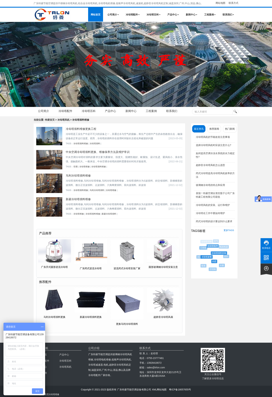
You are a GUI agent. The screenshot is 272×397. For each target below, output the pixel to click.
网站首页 (95, 14)
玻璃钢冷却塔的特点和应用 (210, 185)
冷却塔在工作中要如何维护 (210, 213)
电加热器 (224, 247)
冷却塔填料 (95, 143)
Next (3, 64)
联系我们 (228, 14)
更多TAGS (229, 230)
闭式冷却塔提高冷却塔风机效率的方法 (215, 175)
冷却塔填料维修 (80, 143)
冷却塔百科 (153, 14)
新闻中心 (191, 14)
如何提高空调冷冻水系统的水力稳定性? (215, 155)
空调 (75, 166)
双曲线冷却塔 (199, 248)
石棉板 (204, 248)
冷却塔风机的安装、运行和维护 (213, 205)
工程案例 (210, 14)
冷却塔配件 (133, 14)
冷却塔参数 (208, 257)
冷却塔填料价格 (220, 253)
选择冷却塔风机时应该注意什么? (213, 145)
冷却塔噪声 (213, 246)
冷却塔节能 (206, 241)
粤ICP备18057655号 (180, 389)
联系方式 (233, 3)
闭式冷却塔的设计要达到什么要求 (214, 221)
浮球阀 (213, 269)
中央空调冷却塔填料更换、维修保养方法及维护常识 (98, 152)
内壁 (215, 261)
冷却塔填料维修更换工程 (81, 128)
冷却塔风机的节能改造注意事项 (213, 137)
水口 (200, 257)
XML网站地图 (159, 389)
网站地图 (220, 3)
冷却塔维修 (84, 166)
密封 (227, 256)
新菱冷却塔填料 (109, 214)
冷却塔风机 (65, 366)
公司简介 (113, 14)
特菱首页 (50, 119)
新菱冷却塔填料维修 (78, 199)
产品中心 (173, 14)
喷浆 (204, 266)
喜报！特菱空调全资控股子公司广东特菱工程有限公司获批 (215, 195)
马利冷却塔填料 (97, 190)
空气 (216, 241)
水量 (222, 265)
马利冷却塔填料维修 (78, 175)
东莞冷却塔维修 (52, 394)
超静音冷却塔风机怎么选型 (210, 165)
